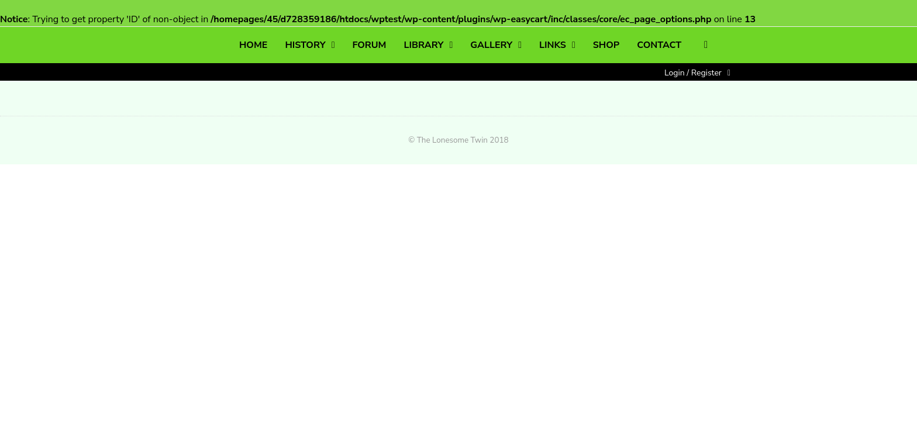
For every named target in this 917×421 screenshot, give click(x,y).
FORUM (369, 45)
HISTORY (305, 45)
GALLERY (491, 45)
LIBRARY (424, 45)
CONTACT (659, 45)
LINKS (552, 45)
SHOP (606, 45)
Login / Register (693, 72)
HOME (253, 45)
